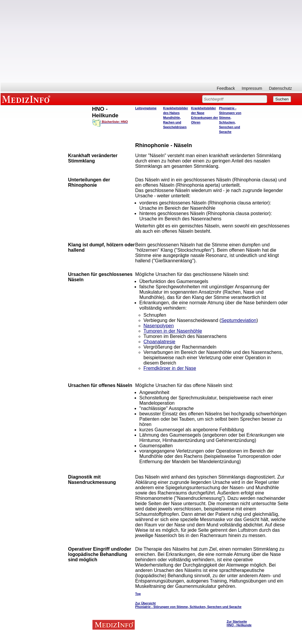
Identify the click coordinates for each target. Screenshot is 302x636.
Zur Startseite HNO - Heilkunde (239, 623)
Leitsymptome (145, 108)
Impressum (252, 88)
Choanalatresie (159, 341)
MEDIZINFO (27, 99)
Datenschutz (280, 88)
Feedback (226, 88)
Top (138, 594)
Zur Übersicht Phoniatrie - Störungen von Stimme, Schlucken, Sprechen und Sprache (188, 605)
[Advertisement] (151, 41)
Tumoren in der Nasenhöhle (172, 331)
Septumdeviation (238, 320)
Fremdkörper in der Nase (169, 368)
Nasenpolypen (158, 325)
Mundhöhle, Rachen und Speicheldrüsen (174, 122)
